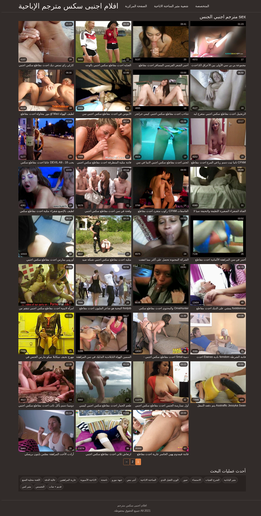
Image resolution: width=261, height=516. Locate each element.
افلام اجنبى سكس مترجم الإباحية (67, 6)
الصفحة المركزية (134, 6)
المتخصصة (201, 6)
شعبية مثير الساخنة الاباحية (169, 6)
